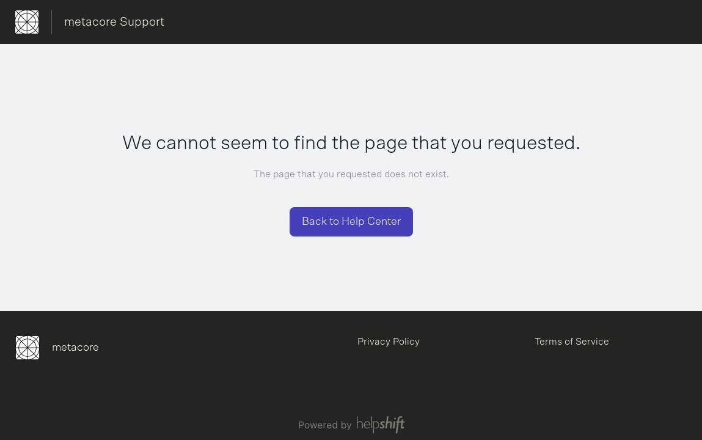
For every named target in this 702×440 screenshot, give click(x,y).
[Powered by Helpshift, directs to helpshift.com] (351, 424)
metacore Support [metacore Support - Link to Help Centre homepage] (114, 22)
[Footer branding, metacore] (63, 348)
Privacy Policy (388, 341)
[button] (351, 222)
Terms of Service (572, 341)
